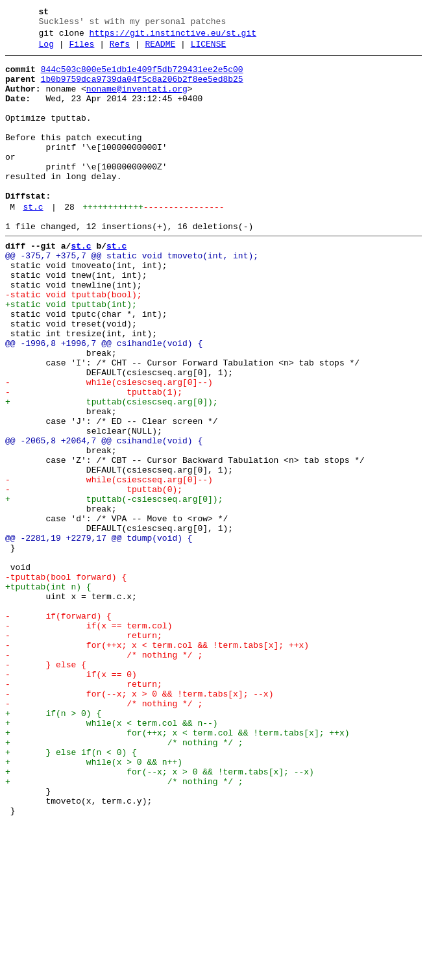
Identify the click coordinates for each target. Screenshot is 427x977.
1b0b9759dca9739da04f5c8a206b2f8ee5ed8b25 (142, 89)
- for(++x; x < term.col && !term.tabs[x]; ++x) (157, 764)
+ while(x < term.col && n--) (111, 857)
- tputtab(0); (93, 577)
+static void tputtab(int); (71, 355)
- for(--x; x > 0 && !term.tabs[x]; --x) (139, 822)
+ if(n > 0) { (53, 846)
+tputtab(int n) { (48, 694)
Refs (120, 50)
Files (81, 50)
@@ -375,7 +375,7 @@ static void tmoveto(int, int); (131, 297)
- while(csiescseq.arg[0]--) (109, 448)
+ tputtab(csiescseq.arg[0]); (111, 472)
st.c (33, 242)
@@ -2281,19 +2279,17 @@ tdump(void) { (99, 635)
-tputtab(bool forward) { (66, 682)
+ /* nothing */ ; (124, 881)
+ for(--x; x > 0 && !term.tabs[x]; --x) (159, 916)
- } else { (45, 787)
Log (46, 50)
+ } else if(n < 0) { (71, 892)
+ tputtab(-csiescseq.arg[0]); (114, 589)
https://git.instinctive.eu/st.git (173, 37)
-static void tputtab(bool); (73, 343)
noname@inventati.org (137, 100)
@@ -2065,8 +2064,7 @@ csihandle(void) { (103, 519)
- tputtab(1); (93, 460)
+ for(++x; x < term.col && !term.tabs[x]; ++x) (177, 869)
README (160, 50)
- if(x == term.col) (88, 741)
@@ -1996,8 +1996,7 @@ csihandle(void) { (103, 402)
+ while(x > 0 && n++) (93, 904)
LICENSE (208, 50)
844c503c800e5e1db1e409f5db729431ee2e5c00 (142, 77)
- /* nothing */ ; (103, 776)
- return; (83, 752)
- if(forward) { (58, 729)
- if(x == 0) (71, 799)
